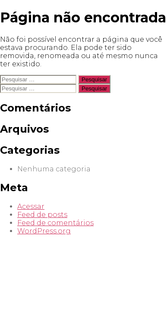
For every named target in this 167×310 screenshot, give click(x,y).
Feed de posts (42, 215)
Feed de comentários (55, 223)
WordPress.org (44, 231)
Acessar (30, 206)
